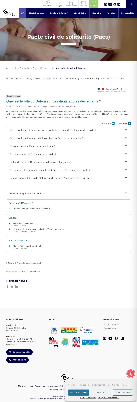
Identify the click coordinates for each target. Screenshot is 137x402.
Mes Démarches (22, 68)
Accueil (9, 68)
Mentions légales (25, 386)
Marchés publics (111, 325)
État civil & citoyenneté (43, 68)
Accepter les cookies (78, 392)
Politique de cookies (88, 398)
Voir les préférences (123, 392)
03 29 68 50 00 (17, 360)
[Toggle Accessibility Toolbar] (131, 373)
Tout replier (108, 123)
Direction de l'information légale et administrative (25, 263)
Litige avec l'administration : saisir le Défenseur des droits (38, 229)
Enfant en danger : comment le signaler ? (31, 209)
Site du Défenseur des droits (27, 246)
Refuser (100, 392)
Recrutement (110, 328)
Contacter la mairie (19, 352)
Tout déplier (124, 123)
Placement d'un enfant (23, 223)
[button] (68, 130)
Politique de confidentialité (108, 398)
